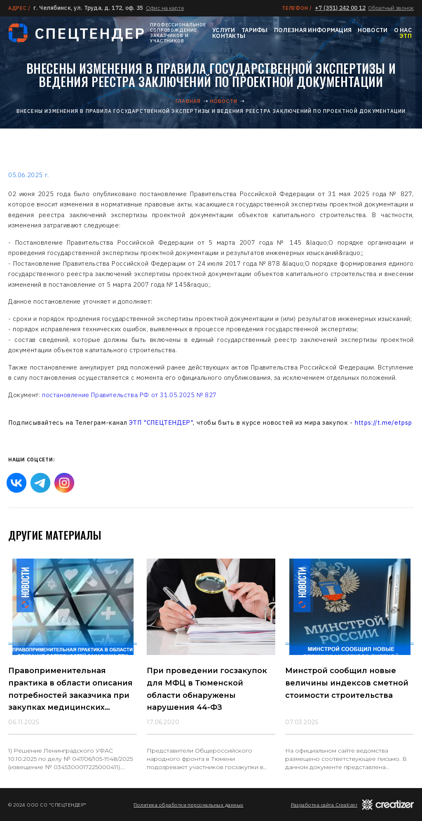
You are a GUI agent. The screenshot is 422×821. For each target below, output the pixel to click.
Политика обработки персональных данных (188, 805)
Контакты (228, 36)
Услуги (223, 30)
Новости (372, 30)
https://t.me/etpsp (383, 422)
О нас (403, 30)
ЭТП (405, 36)
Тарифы (254, 30)
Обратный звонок (391, 8)
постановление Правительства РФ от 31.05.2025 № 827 (129, 395)
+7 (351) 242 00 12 (340, 8)
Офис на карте (165, 8)
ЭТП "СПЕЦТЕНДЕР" (161, 422)
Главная (188, 101)
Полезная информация (313, 30)
